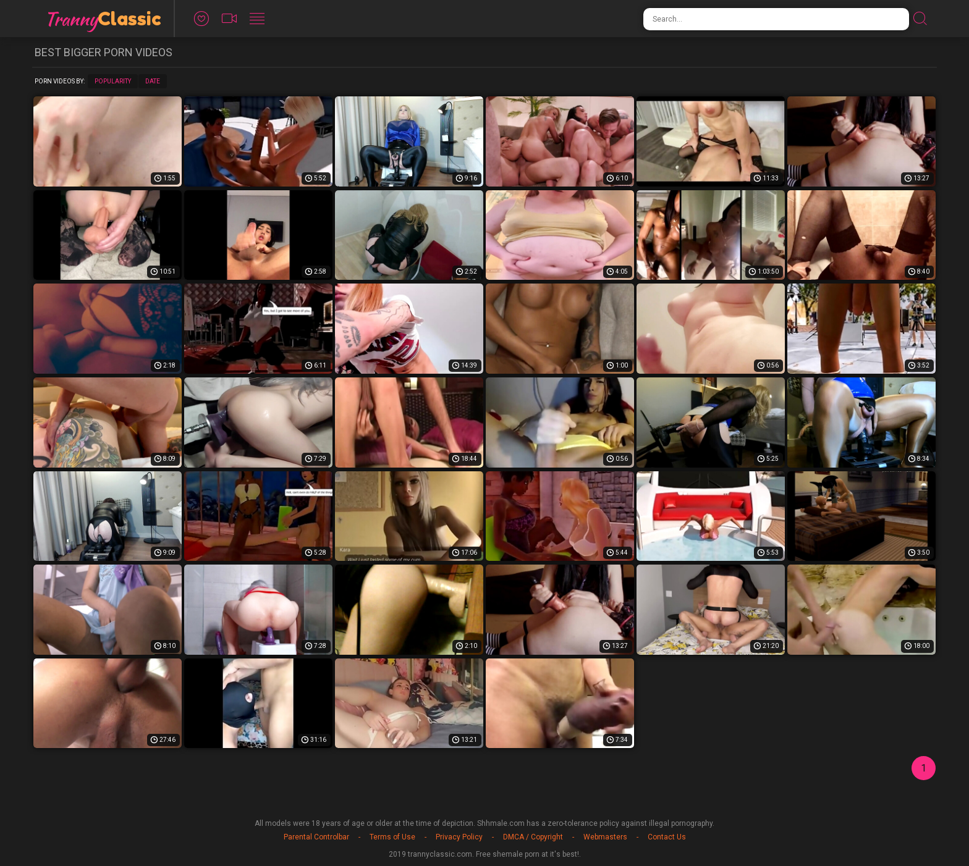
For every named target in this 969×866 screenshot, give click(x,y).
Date (152, 81)
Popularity (113, 81)
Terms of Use (392, 837)
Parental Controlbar (316, 837)
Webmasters (605, 837)
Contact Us (667, 837)
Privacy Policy (459, 837)
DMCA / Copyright (533, 837)
